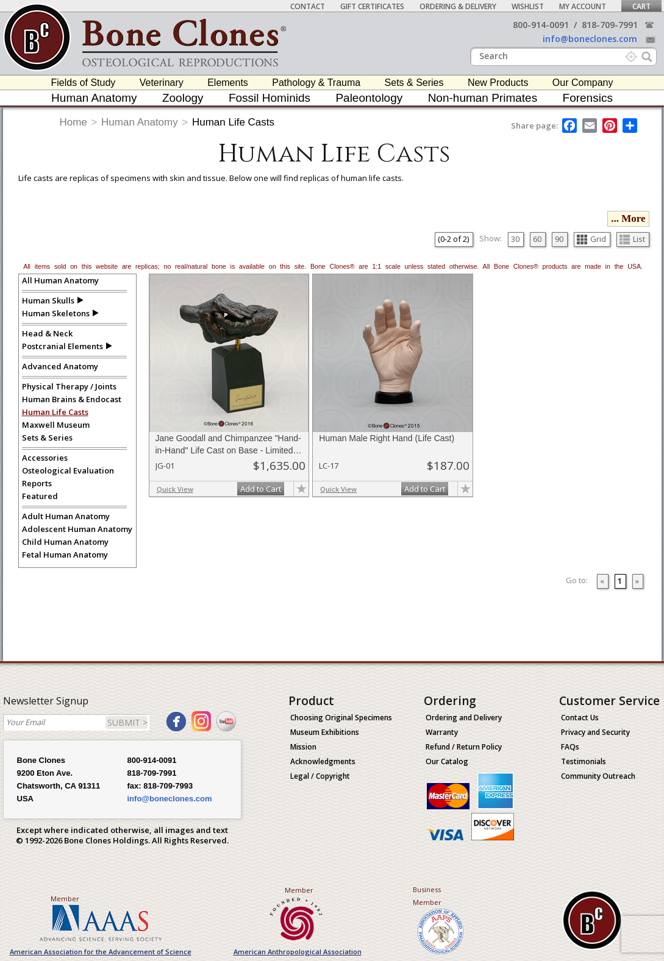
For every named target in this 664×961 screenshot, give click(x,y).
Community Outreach (598, 776)
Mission (303, 747)
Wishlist (528, 6)
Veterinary (162, 82)
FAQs (570, 747)
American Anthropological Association (298, 951)
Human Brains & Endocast (71, 399)
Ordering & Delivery (457, 6)
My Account (582, 6)
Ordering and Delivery (464, 717)
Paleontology (368, 97)
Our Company (582, 82)
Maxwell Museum (56, 424)
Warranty (442, 732)
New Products (498, 82)
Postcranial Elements (62, 346)
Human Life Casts (233, 122)
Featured (40, 496)
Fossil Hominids (269, 97)
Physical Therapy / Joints (69, 386)
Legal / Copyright (320, 776)
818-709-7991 (610, 24)
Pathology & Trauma (316, 82)
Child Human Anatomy (65, 541)
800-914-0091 (541, 24)
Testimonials (583, 761)
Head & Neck (47, 333)
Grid (591, 238)
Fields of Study (83, 82)
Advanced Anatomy (60, 366)
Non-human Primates (483, 97)
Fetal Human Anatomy (65, 554)
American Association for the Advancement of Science (100, 951)
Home (73, 122)
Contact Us (580, 717)
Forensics (588, 97)
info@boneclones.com (590, 38)
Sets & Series (414, 82)
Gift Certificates (372, 6)
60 (537, 238)
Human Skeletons (56, 313)
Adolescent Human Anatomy (77, 528)
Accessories (45, 457)
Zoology (183, 97)
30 (515, 238)
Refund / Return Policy (464, 747)
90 (559, 238)
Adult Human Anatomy (66, 516)
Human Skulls (48, 300)
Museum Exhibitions (324, 732)
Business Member (427, 896)
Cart (641, 6)
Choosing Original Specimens (341, 717)
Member (65, 898)
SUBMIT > (127, 722)
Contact (307, 6)
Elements (227, 82)
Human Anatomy (94, 97)
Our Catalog (447, 761)
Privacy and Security (595, 732)
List (632, 238)
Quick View (175, 489)
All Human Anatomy (60, 280)
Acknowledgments (322, 761)
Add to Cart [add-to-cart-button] (260, 488)
